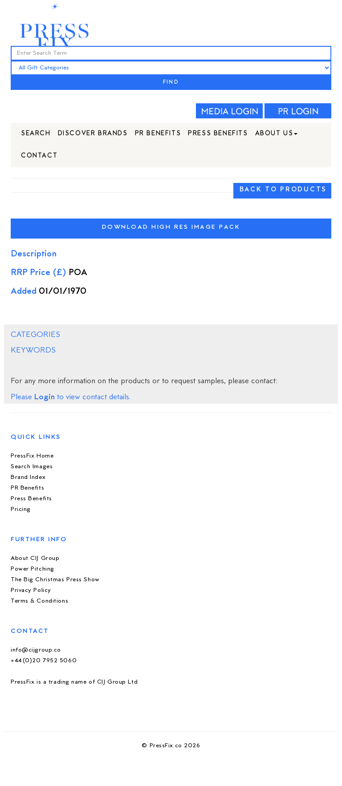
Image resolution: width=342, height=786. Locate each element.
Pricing (21, 509)
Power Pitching (32, 569)
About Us (276, 134)
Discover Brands (93, 134)
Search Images (32, 466)
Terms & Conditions (39, 601)
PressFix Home (32, 456)
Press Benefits (218, 134)
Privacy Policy (31, 590)
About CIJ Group (35, 558)
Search (36, 134)
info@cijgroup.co (36, 650)
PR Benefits (158, 134)
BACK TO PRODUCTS (283, 190)
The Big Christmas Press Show (55, 579)
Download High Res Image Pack (171, 227)
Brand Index (28, 477)
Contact (39, 156)
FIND (171, 82)
